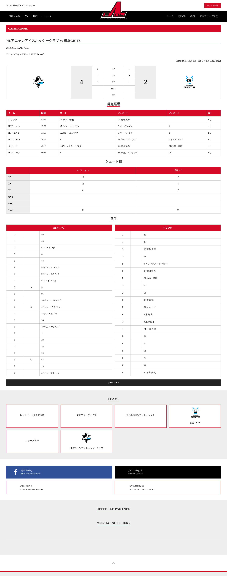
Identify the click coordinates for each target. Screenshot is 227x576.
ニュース (47, 16)
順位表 (181, 16)
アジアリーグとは (209, 16)
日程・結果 (14, 16)
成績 (192, 16)
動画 (35, 16)
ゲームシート (113, 382)
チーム (170, 16)
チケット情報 (212, 5)
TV (26, 16)
